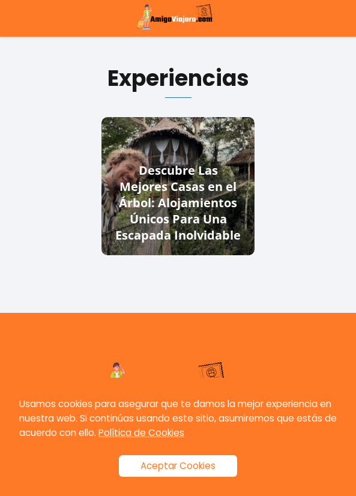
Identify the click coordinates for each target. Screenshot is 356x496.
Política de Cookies (141, 432)
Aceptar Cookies (178, 465)
